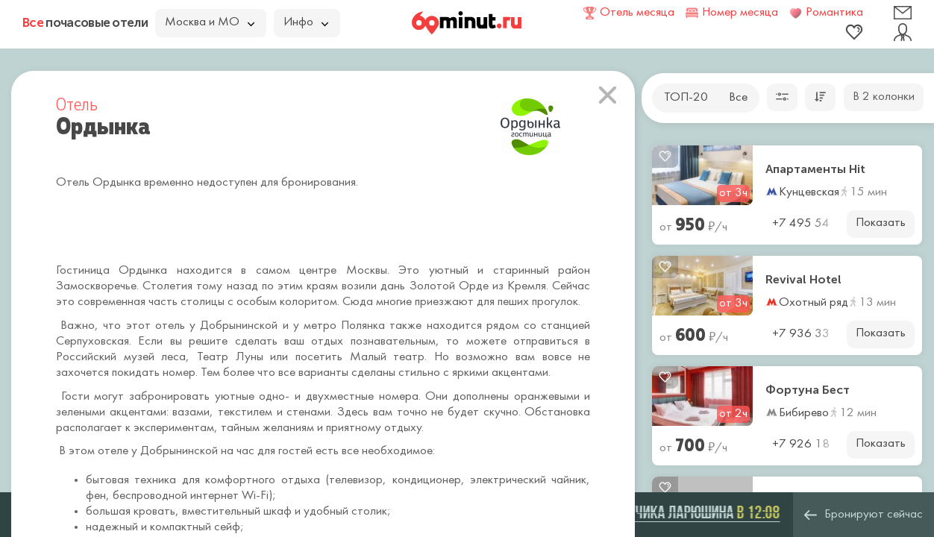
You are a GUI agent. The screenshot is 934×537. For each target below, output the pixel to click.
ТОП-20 (686, 98)
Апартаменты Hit (815, 169)
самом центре (296, 271)
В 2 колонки (884, 97)
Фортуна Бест (807, 390)
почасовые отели (85, 22)
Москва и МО (209, 22)
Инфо (305, 22)
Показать (881, 223)
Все (738, 98)
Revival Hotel (803, 280)
